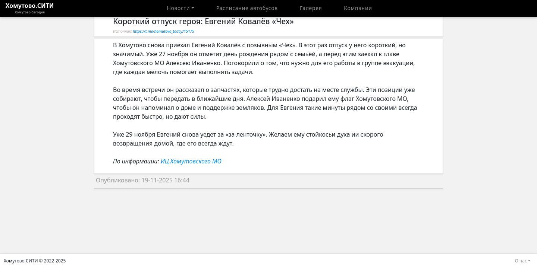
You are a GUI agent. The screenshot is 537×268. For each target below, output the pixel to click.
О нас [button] (521, 261)
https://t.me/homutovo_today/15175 (163, 31)
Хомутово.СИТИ (30, 8)
